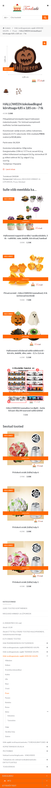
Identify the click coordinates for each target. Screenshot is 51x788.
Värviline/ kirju (10, 732)
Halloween (17, 179)
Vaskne (7, 736)
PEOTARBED (8, 751)
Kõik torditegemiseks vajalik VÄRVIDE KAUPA (20, 656)
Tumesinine (11, 720)
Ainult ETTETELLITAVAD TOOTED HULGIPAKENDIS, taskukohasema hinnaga (23, 633)
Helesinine (11, 716)
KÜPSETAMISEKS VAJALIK (13, 747)
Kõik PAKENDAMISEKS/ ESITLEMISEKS (18, 643)
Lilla (6, 679)
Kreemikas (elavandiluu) (13, 670)
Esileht (8, 28)
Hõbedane (8, 660)
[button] (44, 43)
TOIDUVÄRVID (9, 767)
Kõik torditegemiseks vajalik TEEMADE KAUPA (21, 652)
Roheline (8, 702)
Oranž (7, 688)
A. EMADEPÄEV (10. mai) (12, 623)
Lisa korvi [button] (25, 221)
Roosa (7, 707)
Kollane (7, 665)
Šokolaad (22, 182)
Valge (7, 727)
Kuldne (7, 674)
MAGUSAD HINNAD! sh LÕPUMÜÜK (17, 614)
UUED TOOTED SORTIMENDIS (15, 608)
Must (7, 684)
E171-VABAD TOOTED (12, 639)
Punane (7, 698)
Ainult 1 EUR (7, 627)
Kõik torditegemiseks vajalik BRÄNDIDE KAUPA (21, 647)
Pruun (14, 31)
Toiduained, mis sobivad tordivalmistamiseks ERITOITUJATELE (19, 761)
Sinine (7, 712)
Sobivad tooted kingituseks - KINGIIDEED (19, 755)
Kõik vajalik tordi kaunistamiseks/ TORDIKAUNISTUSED (24, 742)
